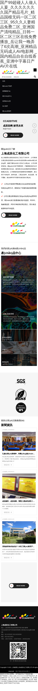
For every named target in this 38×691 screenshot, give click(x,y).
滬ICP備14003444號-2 (22, 671)
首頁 (3, 81)
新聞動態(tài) (6, 91)
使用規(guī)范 (6, 101)
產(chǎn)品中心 (7, 96)
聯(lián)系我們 (6, 111)
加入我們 (5, 106)
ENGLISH (16, 77)
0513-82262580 (6, 77)
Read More (11, 135)
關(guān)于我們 (7, 86)
